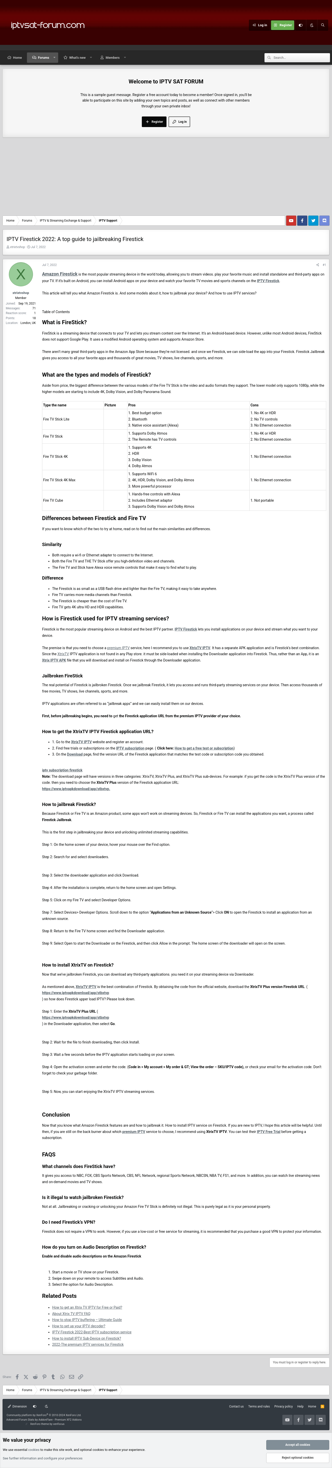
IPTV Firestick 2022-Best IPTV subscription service (91, 1332)
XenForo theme (39, 1424)
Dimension (17, 1406)
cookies (34, 1450)
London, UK (28, 323)
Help (300, 1406)
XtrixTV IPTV (200, 648)
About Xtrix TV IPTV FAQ (71, 1314)
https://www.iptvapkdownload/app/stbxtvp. (76, 789)
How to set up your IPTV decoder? (78, 1326)
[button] (54, 57)
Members (113, 57)
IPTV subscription (130, 748)
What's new (77, 57)
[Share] (318, 265)
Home (17, 57)
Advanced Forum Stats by (44, 1419)
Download (75, 754)
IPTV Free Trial (269, 1132)
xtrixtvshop (17, 247)
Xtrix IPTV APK (54, 660)
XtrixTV (63, 654)
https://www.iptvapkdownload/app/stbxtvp (75, 993)
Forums (43, 57)
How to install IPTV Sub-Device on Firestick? (86, 1338)
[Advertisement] (166, 177)
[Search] (322, 25)
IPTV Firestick (268, 281)
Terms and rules (259, 1406)
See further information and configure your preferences (43, 1458)
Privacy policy (283, 1406)
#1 (324, 265)
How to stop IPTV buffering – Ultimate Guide (87, 1320)
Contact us (236, 1406)
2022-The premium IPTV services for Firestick (88, 1344)
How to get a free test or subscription (204, 748)
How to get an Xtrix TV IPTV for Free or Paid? (87, 1307)
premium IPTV (118, 648)
